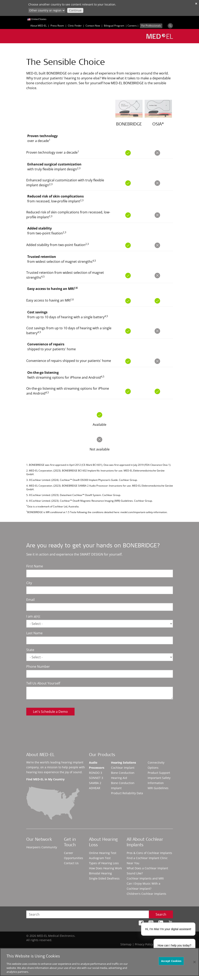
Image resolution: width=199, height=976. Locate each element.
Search (161, 914)
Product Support (159, 773)
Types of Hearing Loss (104, 863)
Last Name (34, 633)
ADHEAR (94, 788)
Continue (75, 10)
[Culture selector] (46, 10)
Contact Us (71, 863)
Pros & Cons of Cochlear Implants (149, 853)
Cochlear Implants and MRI (145, 878)
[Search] (170, 25)
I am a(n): (33, 616)
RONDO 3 (95, 773)
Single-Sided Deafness (104, 878)
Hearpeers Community (41, 847)
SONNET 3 (96, 778)
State (30, 650)
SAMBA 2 (95, 783)
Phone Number (38, 666)
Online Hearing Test (102, 853)
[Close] (194, 961)
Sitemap (126, 944)
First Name (34, 566)
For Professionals (151, 25)
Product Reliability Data (127, 793)
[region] (99, 962)
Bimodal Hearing (100, 873)
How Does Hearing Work (105, 868)
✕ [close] (196, 4)
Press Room (57, 25)
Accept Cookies (171, 961)
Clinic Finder (75, 25)
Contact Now (93, 25)
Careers (132, 25)
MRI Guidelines (158, 788)
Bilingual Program (114, 25)
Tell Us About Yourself (43, 683)
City (29, 583)
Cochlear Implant (122, 768)
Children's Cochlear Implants (146, 894)
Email (30, 599)
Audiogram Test (100, 858)
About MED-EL (38, 25)
